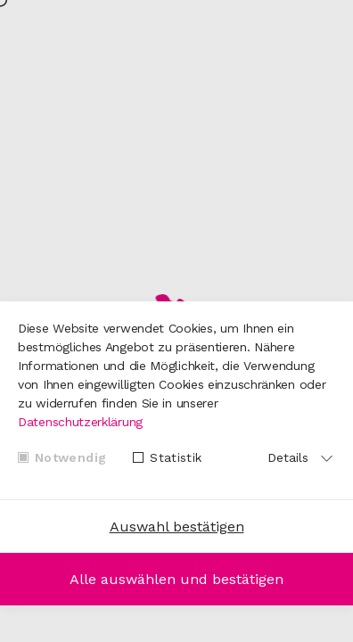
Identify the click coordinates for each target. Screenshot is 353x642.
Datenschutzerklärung (80, 422)
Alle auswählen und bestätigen (176, 579)
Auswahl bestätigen (177, 526)
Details (287, 457)
